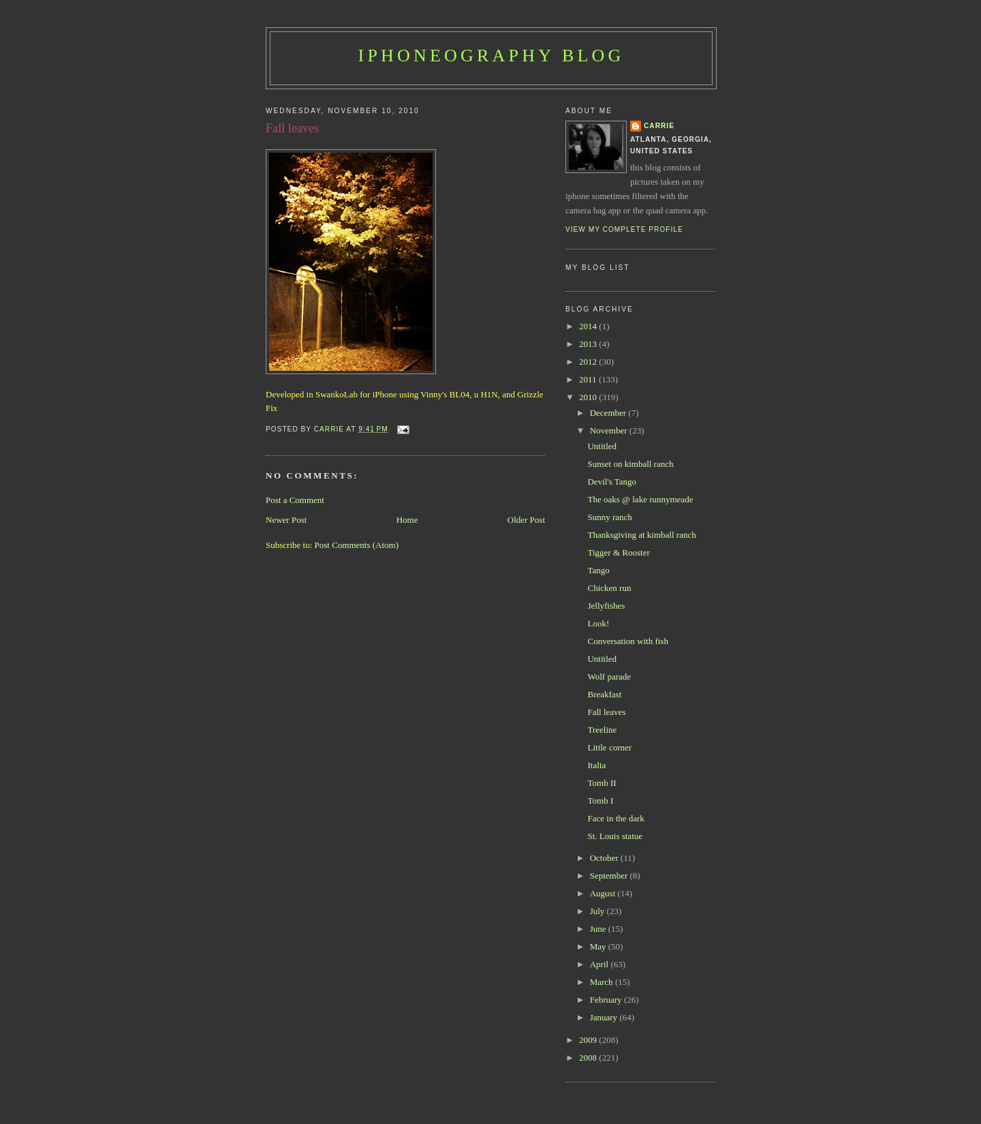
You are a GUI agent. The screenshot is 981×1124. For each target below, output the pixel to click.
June (599, 929)
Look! (598, 623)
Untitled (602, 446)
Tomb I (600, 800)
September (610, 875)
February (607, 999)
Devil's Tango (611, 481)
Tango (598, 570)
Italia (596, 765)
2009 (589, 1040)
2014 (589, 326)
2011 (589, 379)
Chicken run (609, 588)
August (604, 893)
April (600, 964)
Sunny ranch (609, 517)
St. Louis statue (614, 836)
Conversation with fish (627, 641)
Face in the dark (615, 818)
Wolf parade (609, 676)
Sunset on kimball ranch (630, 464)
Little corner (609, 747)
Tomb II (601, 783)
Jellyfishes (606, 606)
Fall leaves (606, 712)
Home (407, 520)
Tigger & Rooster (618, 552)
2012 (589, 361)
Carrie (659, 126)
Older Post (526, 520)
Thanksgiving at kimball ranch (641, 535)
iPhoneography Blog (491, 55)
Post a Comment (295, 500)
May (599, 946)
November (609, 430)
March (602, 982)
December (609, 413)
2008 (589, 1057)
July (598, 911)
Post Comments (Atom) (357, 545)
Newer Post (286, 520)
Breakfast (604, 694)
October (605, 858)
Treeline (602, 730)
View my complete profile (624, 229)
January (605, 1017)
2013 (589, 344)
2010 (589, 397)
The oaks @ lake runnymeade (640, 499)
